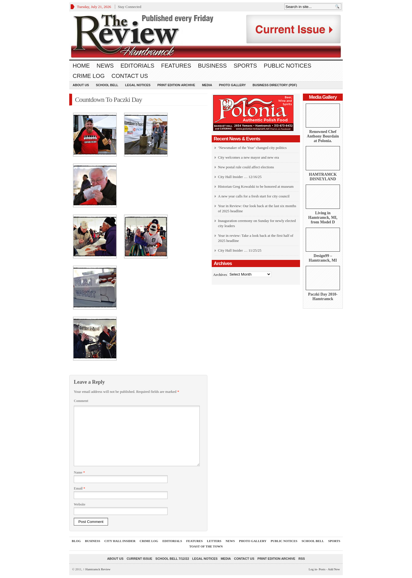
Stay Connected (129, 7)
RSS (301, 558)
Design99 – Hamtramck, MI (323, 258)
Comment (81, 401)
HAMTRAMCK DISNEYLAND (323, 176)
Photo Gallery (232, 85)
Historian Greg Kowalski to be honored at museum (255, 186)
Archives (220, 274)
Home (81, 65)
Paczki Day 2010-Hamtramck (322, 296)
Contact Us (129, 76)
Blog (76, 541)
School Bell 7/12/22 (172, 558)
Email (79, 488)
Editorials (137, 65)
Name (79, 472)
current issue (139, 558)
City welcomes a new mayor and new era (248, 157)
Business (212, 65)
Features (176, 65)
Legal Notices (137, 85)
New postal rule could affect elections (246, 167)
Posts (322, 569)
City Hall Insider (119, 541)
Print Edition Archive (176, 85)
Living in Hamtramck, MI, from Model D (322, 217)
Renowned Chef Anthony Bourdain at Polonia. (323, 136)
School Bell (107, 85)
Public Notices (287, 65)
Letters (214, 541)
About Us (81, 85)
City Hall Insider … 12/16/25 (240, 177)
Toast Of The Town (206, 546)
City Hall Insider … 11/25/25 (240, 250)
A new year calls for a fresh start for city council (253, 196)
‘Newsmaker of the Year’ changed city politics (252, 147)
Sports (245, 65)
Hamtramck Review (97, 569)
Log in (313, 569)
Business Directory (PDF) (275, 85)
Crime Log (89, 76)
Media (207, 85)
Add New (334, 569)
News (105, 65)
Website (79, 504)
